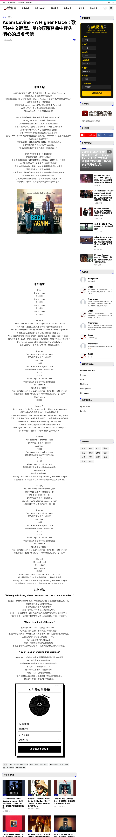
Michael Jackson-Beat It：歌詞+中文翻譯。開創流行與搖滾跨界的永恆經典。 (103, 258)
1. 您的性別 (24, 724)
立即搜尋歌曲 (96, 93)
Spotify (83, 411)
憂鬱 (66, 764)
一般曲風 (80, 8)
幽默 (91, 448)
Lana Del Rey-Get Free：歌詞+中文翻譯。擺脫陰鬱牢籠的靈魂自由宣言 (64, 801)
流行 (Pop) (43, 764)
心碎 (98, 448)
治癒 (36, 764)
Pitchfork (84, 384)
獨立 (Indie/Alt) (8, 768)
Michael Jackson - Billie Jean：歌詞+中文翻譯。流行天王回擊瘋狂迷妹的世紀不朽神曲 (103, 178)
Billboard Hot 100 (87, 370)
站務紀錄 (21, 2)
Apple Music (85, 406)
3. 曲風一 (85, 52)
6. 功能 (84, 76)
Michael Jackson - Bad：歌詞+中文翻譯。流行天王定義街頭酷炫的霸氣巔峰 (103, 212)
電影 (61, 764)
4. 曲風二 (85, 60)
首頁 (4, 2)
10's (9, 17)
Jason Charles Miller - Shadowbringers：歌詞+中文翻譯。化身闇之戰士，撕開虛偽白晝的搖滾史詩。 (13, 803)
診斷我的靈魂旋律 (39, 749)
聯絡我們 (29, 2)
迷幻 (91, 461)
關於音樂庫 (12, 2)
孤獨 (31, 764)
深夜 (98, 457)
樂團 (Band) (40, 8)
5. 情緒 (84, 68)
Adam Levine (20, 768)
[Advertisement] (39, 259)
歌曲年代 (67, 8)
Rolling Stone (85, 388)
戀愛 (91, 453)
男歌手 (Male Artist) (21, 764)
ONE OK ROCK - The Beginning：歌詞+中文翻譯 (103, 226)
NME (82, 379)
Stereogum (84, 393)
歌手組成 (25, 8)
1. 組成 (84, 36)
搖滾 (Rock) (54, 764)
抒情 (98, 453)
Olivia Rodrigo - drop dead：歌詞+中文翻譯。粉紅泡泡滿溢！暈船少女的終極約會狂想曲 (103, 241)
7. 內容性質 (86, 83)
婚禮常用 (54, 8)
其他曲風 (93, 8)
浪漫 (91, 457)
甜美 (83, 461)
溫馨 (105, 457)
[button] (105, 8)
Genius (83, 375)
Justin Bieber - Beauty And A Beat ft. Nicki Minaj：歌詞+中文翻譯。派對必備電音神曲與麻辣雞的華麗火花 (103, 195)
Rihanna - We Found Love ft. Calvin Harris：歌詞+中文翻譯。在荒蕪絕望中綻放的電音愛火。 (39, 802)
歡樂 (105, 453)
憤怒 (83, 453)
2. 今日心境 (24, 735)
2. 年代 (84, 44)
